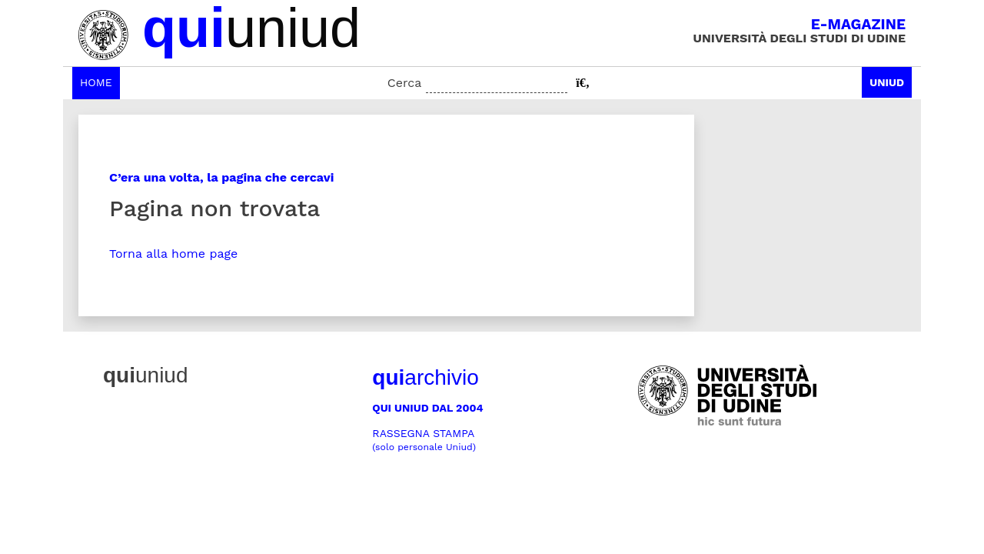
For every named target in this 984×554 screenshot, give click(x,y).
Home (96, 82)
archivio (425, 377)
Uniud (886, 82)
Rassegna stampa (424, 439)
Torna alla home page (173, 253)
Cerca (404, 82)
